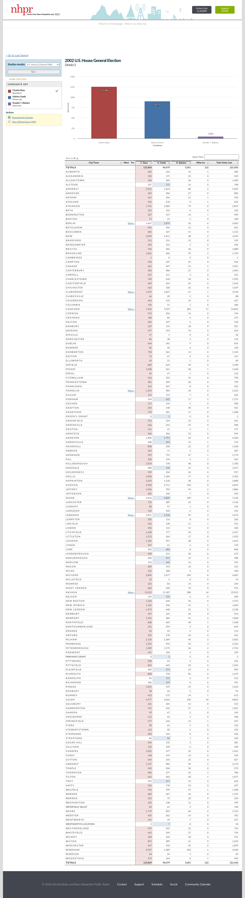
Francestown (76, 382)
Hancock (73, 433)
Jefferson (74, 494)
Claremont (74, 292)
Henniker (73, 455)
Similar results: (16, 64)
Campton (73, 262)
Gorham (72, 399)
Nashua (71, 592)
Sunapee (72, 751)
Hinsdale (73, 468)
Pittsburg (73, 661)
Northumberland (79, 627)
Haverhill (73, 446)
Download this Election (20, 118)
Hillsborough (77, 464)
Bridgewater (76, 245)
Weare (70, 811)
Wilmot (71, 837)
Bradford (73, 240)
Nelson (71, 597)
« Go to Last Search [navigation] (17, 55)
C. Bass (144, 163)
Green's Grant (77, 416)
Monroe (72, 584)
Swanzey (72, 764)
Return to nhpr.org (135, 24)
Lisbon (71, 528)
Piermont (73, 652)
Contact (122, 884)
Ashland (72, 202)
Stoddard (73, 734)
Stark (70, 725)
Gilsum (71, 395)
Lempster (73, 519)
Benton (71, 219)
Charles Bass (18, 90)
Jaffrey (72, 489)
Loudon (72, 541)
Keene (70, 498)
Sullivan (72, 747)
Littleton (73, 536)
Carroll (72, 275)
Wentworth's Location (80, 824)
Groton (72, 429)
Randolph (73, 678)
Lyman (70, 545)
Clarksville (75, 296)
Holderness (75, 472)
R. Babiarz (181, 163)
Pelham (71, 639)
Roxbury (72, 691)
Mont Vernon (76, 588)
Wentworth (75, 820)
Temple (71, 768)
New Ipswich (75, 605)
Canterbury (75, 270)
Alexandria (74, 176)
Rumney (72, 695)
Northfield (74, 622)
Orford (72, 635)
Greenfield (74, 421)
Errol (70, 373)
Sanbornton (75, 708)
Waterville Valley (76, 807)
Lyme (69, 549)
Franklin (73, 391)
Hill (69, 459)
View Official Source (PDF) (22, 122)
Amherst (72, 189)
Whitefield (74, 833)
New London (75, 609)
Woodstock (75, 858)
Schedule (156, 884)
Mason (71, 567)
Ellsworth (74, 361)
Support (139, 884)
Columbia (73, 305)
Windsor (72, 854)
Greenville (74, 425)
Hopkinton (74, 481)
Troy (69, 781)
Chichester (74, 288)
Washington (75, 803)
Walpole (72, 790)
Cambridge (74, 258)
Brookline (74, 253)
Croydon (73, 318)
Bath (69, 210)
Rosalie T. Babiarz (21, 103)
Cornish (72, 313)
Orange (72, 631)
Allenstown (75, 180)
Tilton (71, 777)
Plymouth (73, 674)
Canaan (71, 266)
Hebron (72, 451)
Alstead (72, 185)
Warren (72, 798)
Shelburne (74, 717)
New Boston (75, 601)
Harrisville (74, 442)
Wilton (71, 841)
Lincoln (72, 524)
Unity (70, 785)
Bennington (75, 215)
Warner (72, 794)
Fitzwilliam (74, 378)
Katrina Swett (19, 97)
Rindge (71, 687)
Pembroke (73, 644)
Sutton (71, 760)
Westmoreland (77, 828)
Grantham (74, 412)
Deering (72, 330)
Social (173, 884)
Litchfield (74, 532)
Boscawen (74, 232)
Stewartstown (77, 730)
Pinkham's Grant (76, 657)
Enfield (71, 365)
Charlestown (76, 279)
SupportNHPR (225, 9)
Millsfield (74, 579)
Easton (71, 356)
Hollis (71, 476)
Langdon (73, 511)
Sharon (72, 712)
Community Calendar (198, 884)
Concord (73, 309)
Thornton (74, 773)
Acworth (73, 172)
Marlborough (77, 558)
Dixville (72, 335)
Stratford (74, 738)
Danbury (72, 326)
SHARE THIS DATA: (18, 79)
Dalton (71, 322)
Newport (73, 618)
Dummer (72, 348)
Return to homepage (111, 24)
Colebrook (74, 300)
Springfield (75, 721)
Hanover (72, 438)
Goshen (72, 403)
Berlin (71, 223)
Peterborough (77, 648)
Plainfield (74, 670)
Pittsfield (73, 665)
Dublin (71, 343)
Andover (72, 193)
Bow (69, 236)
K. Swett (161, 163)
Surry (70, 755)
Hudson (72, 485)
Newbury (73, 614)
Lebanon (72, 515)
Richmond (73, 682)
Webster (72, 815)
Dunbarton (74, 352)
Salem (70, 700)
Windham (73, 850)
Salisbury (73, 704)
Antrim (71, 197)
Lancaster (74, 502)
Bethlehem (74, 228)
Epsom (70, 369)
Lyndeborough (77, 554)
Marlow (72, 562)
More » (131, 223)
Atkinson (73, 206)
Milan (70, 571)
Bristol (72, 249)
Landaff (72, 506)
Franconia (74, 386)
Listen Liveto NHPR (202, 9)
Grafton (72, 408)
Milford (72, 575)
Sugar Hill (74, 742)
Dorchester (75, 339)
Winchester (75, 845)
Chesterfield (76, 283)
